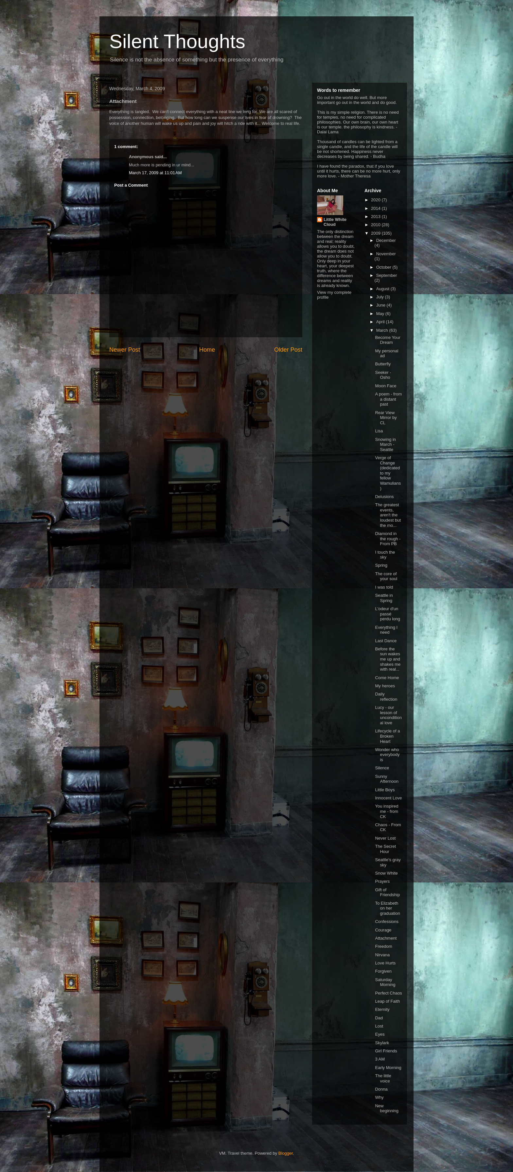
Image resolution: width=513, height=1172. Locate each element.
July (380, 296)
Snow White (386, 873)
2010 (376, 224)
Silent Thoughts (177, 41)
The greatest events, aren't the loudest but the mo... (388, 514)
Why (379, 1097)
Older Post (288, 349)
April (381, 321)
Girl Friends (386, 1050)
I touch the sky (385, 555)
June (381, 305)
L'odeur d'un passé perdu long (387, 613)
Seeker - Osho (383, 375)
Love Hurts (385, 963)
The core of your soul (386, 576)
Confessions (386, 921)
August (383, 288)
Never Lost (385, 838)
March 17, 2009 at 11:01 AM (155, 172)
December (386, 240)
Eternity (382, 1009)
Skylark (382, 1042)
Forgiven (383, 971)
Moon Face (385, 385)
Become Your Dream (387, 340)
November (386, 253)
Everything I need (386, 630)
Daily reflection (386, 697)
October (384, 267)
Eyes (379, 1034)
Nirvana (382, 954)
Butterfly (383, 363)
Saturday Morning (385, 982)
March (382, 330)
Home (207, 349)
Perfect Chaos (388, 993)
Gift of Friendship (387, 892)
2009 (376, 233)
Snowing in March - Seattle (385, 444)
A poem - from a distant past (388, 399)
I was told (384, 587)
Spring (381, 565)
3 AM (380, 1059)
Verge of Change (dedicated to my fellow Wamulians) (388, 473)
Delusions (384, 496)
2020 (376, 199)
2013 (376, 216)
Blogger (285, 1153)
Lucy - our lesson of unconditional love (388, 715)
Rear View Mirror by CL (386, 417)
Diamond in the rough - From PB (387, 538)
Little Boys (385, 789)
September (386, 275)
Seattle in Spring (384, 598)
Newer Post (124, 349)
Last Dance (386, 640)
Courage (383, 930)
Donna (381, 1089)
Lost (379, 1026)
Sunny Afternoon (386, 779)
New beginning (386, 1108)
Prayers (382, 881)
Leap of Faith (387, 1001)
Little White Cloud (335, 222)
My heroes (385, 685)
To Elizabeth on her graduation (387, 908)
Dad (379, 1017)
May (380, 313)
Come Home (387, 677)
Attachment (386, 938)
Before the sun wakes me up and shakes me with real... (387, 659)
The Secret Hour (385, 849)
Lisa (379, 430)
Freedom (383, 946)
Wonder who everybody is (387, 754)
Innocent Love (388, 797)
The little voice (383, 1078)
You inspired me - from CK (386, 811)
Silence (382, 767)
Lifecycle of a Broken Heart (387, 736)
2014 (376, 208)
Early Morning (388, 1067)
